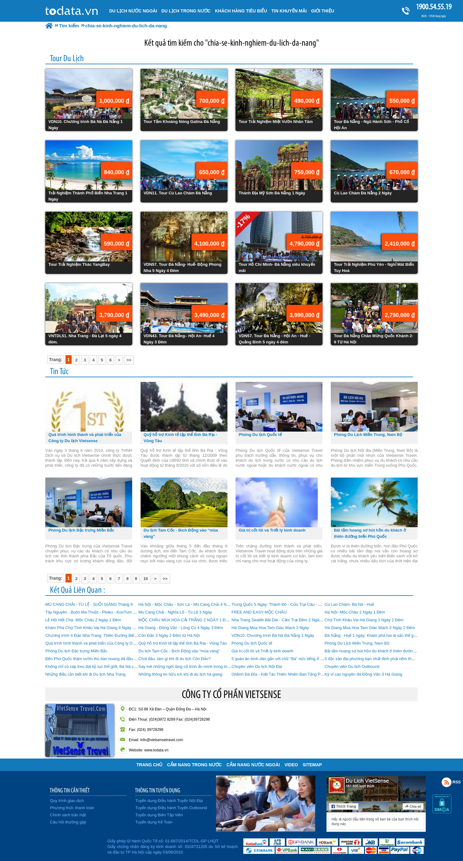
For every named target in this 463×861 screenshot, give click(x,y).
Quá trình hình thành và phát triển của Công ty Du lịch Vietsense (103, 643)
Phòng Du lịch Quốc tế (252, 643)
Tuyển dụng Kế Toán (154, 822)
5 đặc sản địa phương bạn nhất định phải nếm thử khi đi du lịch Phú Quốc (391, 658)
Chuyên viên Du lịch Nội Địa (257, 666)
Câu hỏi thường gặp (68, 822)
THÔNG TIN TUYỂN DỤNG (157, 790)
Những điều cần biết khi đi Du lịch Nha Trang (85, 674)
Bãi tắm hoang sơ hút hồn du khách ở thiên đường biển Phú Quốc (384, 651)
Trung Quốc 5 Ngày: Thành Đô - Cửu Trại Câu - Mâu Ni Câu (285, 604)
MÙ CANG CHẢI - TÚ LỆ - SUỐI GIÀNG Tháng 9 (89, 604)
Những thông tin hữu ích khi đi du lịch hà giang (180, 674)
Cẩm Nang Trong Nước (194, 764)
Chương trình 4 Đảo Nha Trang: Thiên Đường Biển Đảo (95, 635)
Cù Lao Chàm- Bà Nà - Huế (349, 604)
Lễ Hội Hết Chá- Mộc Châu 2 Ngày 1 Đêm (83, 620)
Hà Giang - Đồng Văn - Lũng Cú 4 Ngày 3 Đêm (180, 627)
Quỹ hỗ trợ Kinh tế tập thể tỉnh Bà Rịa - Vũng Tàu (182, 643)
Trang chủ (150, 764)
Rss (447, 782)
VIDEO (291, 764)
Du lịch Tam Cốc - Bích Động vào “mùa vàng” (179, 651)
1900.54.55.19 (433, 7)
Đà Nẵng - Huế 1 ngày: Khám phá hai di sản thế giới (371, 635)
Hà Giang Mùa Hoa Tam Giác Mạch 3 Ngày (270, 627)
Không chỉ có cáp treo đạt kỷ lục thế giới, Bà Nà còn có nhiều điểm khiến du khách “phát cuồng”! (131, 666)
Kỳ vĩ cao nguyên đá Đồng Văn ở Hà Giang (363, 674)
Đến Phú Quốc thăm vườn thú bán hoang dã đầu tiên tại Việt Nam (104, 658)
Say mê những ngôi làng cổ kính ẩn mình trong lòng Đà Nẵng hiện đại (200, 666)
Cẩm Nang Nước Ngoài (253, 764)
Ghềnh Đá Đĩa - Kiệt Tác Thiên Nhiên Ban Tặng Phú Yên (282, 674)
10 (145, 578)
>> (128, 360)
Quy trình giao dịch (67, 800)
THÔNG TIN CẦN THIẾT (70, 790)
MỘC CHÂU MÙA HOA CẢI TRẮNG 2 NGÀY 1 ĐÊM (185, 620)
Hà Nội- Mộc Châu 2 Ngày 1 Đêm (355, 612)
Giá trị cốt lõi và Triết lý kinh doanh (262, 651)
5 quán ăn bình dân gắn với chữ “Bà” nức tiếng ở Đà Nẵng (284, 658)
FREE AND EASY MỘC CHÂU (259, 612)
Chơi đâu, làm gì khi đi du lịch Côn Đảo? (174, 658)
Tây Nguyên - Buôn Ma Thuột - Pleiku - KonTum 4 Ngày (95, 612)
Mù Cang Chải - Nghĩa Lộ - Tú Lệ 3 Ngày (175, 612)
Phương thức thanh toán (72, 807)
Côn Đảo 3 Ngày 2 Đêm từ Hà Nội (169, 635)
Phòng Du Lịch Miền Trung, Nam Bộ (357, 643)
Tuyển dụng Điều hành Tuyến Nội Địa (169, 800)
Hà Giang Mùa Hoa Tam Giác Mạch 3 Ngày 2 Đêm (370, 627)
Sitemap (312, 764)
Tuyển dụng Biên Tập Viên (159, 815)
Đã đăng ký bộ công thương (75, 845)
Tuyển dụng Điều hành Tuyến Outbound (171, 807)
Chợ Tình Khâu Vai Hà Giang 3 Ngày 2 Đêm (364, 620)
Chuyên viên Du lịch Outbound (352, 666)
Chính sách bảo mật (68, 815)
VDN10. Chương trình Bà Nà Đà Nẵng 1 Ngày (273, 635)
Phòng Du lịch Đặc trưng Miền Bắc (76, 651)
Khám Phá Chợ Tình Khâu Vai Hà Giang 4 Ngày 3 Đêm (94, 627)
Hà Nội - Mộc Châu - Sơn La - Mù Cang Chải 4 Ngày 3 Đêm (192, 604)
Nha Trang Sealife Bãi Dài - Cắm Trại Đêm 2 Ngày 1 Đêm (283, 620)
